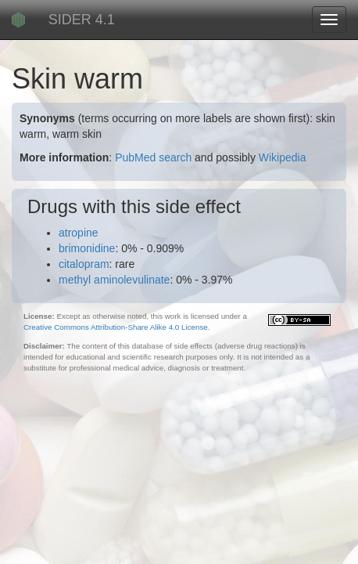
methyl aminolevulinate (114, 279)
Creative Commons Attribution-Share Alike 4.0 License (115, 327)
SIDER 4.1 (81, 19)
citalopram (84, 264)
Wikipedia (282, 157)
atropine (78, 232)
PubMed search (153, 157)
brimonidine (87, 248)
